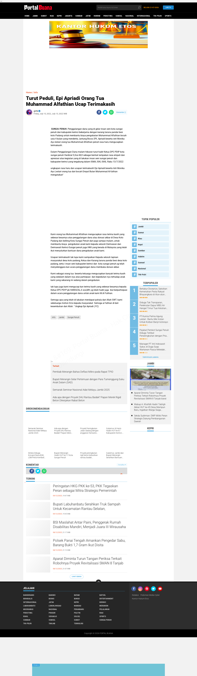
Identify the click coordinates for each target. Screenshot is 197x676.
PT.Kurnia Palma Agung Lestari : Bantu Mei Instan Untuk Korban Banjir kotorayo (154, 319)
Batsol (102, 595)
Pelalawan (104, 609)
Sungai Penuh (73, 317)
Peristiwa (107, 16)
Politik (77, 613)
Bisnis (51, 599)
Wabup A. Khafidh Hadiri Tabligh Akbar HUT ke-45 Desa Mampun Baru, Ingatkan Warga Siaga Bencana (150, 407)
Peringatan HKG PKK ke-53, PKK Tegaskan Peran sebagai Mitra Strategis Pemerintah (85, 488)
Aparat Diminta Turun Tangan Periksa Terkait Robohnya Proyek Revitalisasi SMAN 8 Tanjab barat (88, 563)
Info (36, 92)
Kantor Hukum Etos (140, 599)
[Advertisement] (98, 67)
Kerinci (102, 602)
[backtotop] (98, 582)
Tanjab (52, 623)
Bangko (52, 595)
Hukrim (97, 16)
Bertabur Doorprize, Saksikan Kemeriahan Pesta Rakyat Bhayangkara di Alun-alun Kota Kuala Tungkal (153, 291)
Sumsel (119, 16)
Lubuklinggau (55, 606)
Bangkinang (28, 595)
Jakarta (68, 16)
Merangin (103, 606)
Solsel (77, 616)
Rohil (25, 616)
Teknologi (78, 623)
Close (36, 665)
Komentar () (121, 112)
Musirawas (28, 609)
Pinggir (52, 613)
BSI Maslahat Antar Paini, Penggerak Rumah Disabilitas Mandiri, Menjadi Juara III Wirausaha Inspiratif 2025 (89, 527)
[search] (119, 7)
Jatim (88, 16)
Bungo (77, 599)
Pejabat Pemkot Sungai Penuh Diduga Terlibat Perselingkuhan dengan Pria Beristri (154, 333)
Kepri (59, 16)
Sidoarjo (53, 616)
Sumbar (78, 16)
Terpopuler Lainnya (150, 357)
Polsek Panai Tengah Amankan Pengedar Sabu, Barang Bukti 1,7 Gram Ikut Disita (89, 542)
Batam (77, 595)
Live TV (168, 7)
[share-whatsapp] (111, 112)
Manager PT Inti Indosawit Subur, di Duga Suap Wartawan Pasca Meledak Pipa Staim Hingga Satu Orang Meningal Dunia (154, 347)
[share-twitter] (105, 112)
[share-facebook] (99, 112)
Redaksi (135, 595)
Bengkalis (27, 599)
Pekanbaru (79, 609)
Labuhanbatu (29, 606)
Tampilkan (122, 465)
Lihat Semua (76, 576)
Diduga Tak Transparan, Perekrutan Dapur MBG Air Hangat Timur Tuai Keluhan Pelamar (153, 305)
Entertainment (106, 599)
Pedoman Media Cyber (150, 595)
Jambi (35, 16)
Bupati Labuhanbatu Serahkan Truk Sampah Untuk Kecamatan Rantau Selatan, (86, 506)
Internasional (143, 16)
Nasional (129, 16)
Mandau (77, 606)
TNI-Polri (157, 16)
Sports (168, 16)
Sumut (44, 16)
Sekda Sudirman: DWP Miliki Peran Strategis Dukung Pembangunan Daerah (150, 418)
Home (27, 16)
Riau (52, 16)
